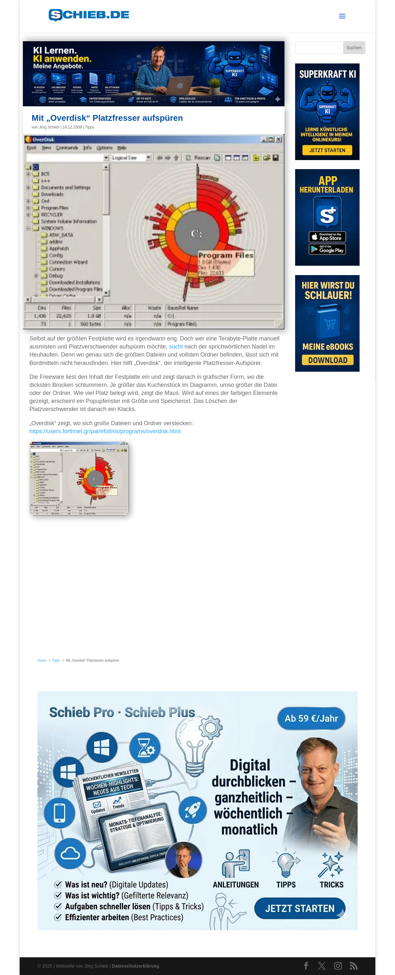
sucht (176, 346)
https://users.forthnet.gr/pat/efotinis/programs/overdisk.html (104, 431)
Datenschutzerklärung (135, 966)
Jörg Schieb (49, 127)
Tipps (89, 127)
